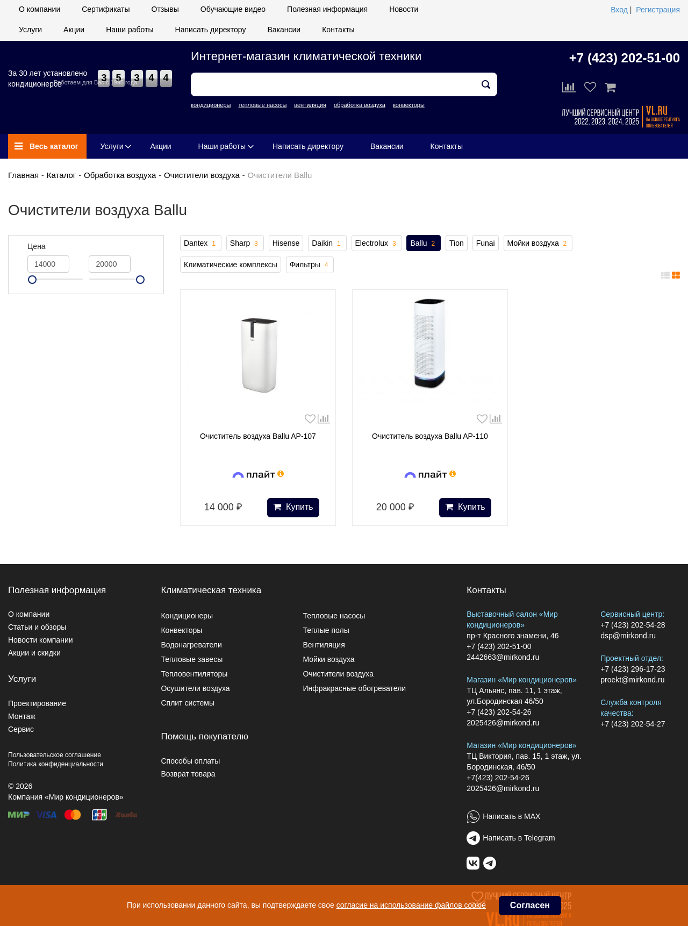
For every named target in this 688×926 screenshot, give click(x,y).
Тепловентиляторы (194, 673)
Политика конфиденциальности (55, 764)
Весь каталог (46, 146)
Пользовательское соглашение (54, 755)
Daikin (327, 243)
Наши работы (129, 29)
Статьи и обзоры (37, 627)
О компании (39, 9)
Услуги (30, 29)
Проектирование (37, 703)
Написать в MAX (511, 816)
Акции (73, 29)
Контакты (338, 29)
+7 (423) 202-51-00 (624, 58)
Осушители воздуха (195, 688)
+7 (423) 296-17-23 (632, 669)
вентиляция (310, 105)
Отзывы (165, 9)
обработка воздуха (359, 105)
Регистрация (658, 9)
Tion (456, 243)
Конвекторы (181, 630)
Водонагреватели (191, 644)
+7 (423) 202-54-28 (632, 625)
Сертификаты (106, 9)
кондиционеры (211, 105)
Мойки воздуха (538, 243)
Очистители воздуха (202, 175)
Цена (36, 246)
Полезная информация (327, 9)
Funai (485, 243)
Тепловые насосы (334, 615)
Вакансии (283, 29)
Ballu (423, 243)
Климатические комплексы (230, 264)
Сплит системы (187, 703)
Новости (403, 9)
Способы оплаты (190, 761)
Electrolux (376, 243)
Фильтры (310, 265)
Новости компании (40, 640)
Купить (293, 506)
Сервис (21, 729)
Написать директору (210, 29)
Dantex (201, 243)
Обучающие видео (233, 9)
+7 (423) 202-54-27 (632, 724)
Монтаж (21, 716)
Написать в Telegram (519, 838)
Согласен (530, 905)
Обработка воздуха (120, 175)
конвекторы (409, 105)
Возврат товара (188, 774)
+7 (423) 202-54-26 (499, 712)
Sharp (245, 243)
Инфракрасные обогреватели (354, 688)
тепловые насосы (262, 105)
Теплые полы (326, 630)
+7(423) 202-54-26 (498, 777)
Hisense (286, 243)
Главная (23, 175)
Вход (619, 9)
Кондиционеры (187, 615)
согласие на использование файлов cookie (411, 905)
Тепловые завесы (192, 659)
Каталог (61, 175)
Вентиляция (324, 644)
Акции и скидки (34, 653)
